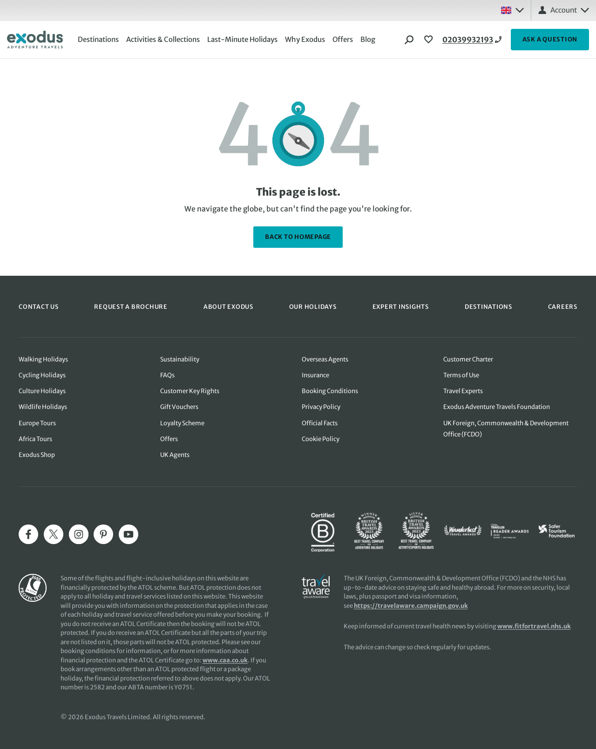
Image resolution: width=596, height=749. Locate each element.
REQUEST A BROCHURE (131, 306)
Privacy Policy (321, 407)
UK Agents (175, 455)
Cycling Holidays (42, 375)
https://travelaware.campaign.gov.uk (411, 606)
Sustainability (179, 359)
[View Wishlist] (429, 39)
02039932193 (467, 39)
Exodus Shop (37, 455)
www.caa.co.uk (225, 660)
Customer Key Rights (189, 391)
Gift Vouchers (179, 407)
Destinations (98, 39)
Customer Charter (468, 359)
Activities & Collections (163, 39)
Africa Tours (35, 439)
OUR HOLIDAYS (313, 306)
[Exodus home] (35, 39)
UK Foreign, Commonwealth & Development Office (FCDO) (506, 428)
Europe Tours (37, 423)
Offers (342, 39)
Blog (367, 39)
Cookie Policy (320, 439)
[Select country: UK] (512, 10)
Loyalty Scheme (182, 423)
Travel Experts (463, 391)
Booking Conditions (330, 391)
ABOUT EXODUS (228, 306)
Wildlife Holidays (43, 407)
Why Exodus (305, 39)
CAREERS (562, 306)
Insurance (315, 375)
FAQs (167, 375)
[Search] (409, 39)
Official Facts (320, 423)
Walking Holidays (43, 359)
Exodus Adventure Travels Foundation (496, 407)
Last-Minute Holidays (242, 39)
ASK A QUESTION (550, 39)
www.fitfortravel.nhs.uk (534, 626)
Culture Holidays (42, 391)
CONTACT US (39, 306)
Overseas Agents (325, 359)
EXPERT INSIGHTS (400, 306)
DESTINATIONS (488, 306)
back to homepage (298, 237)
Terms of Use (461, 375)
